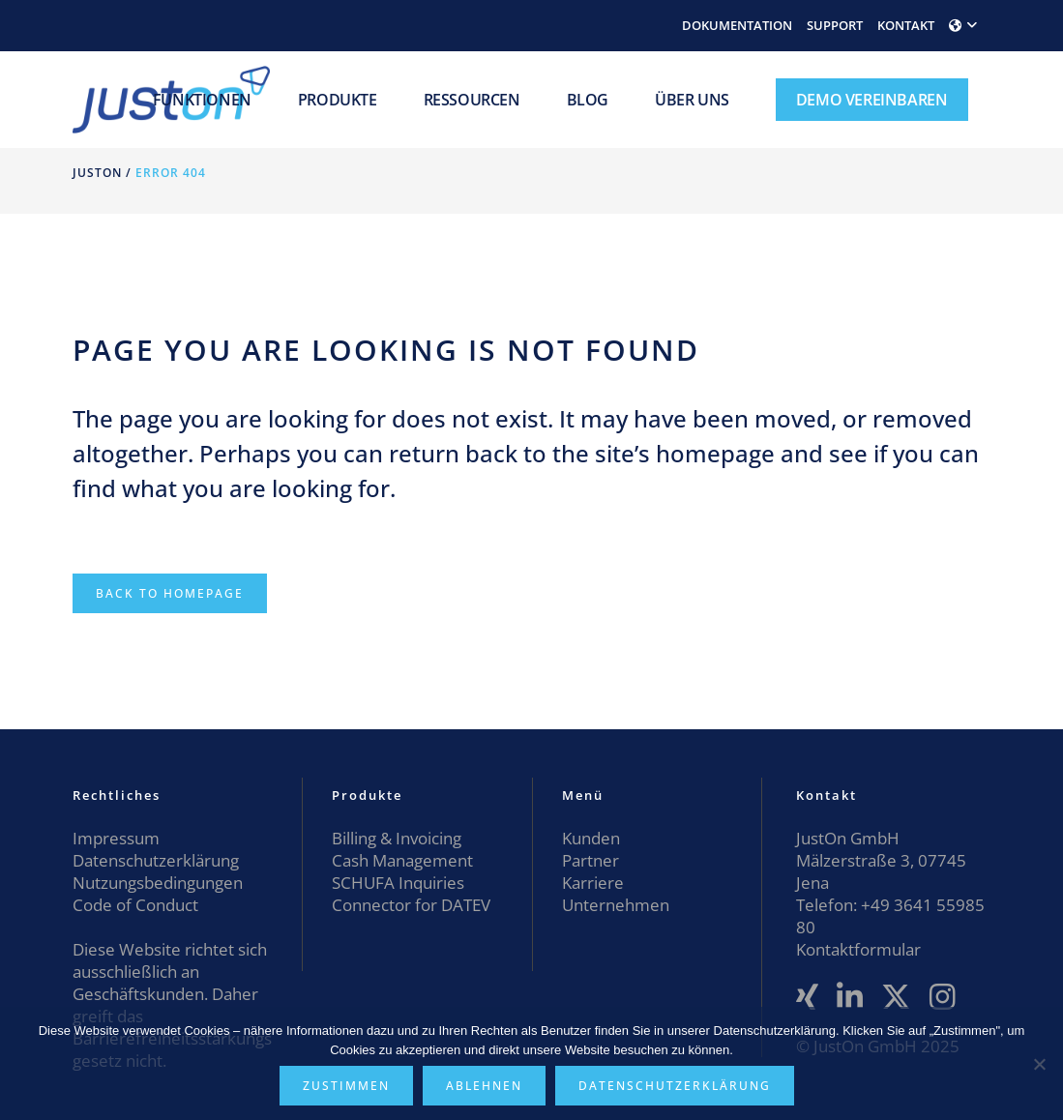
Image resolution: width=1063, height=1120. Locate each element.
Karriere (593, 882)
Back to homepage (170, 593)
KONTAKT (905, 25)
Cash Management (402, 860)
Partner (590, 860)
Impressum (116, 838)
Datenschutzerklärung (156, 860)
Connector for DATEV (411, 905)
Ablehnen (484, 1085)
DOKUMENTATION (737, 25)
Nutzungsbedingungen (158, 882)
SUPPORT (835, 25)
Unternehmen (615, 905)
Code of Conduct (135, 905)
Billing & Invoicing (396, 838)
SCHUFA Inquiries (398, 882)
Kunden (591, 838)
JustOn (97, 172)
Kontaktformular (858, 949)
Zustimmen (346, 1085)
